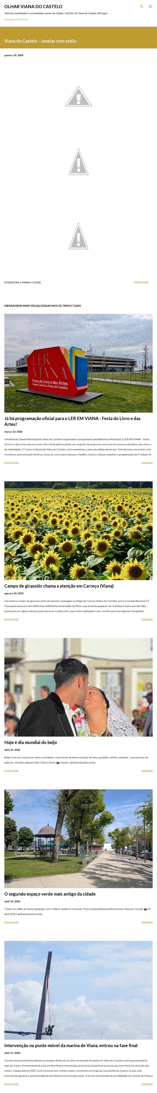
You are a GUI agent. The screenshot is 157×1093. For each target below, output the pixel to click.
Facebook (22, 19)
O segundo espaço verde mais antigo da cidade (50, 893)
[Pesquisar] (142, 6)
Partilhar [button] (141, 282)
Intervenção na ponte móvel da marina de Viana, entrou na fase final (71, 1045)
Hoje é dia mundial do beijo (30, 742)
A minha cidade (30, 282)
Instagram (10, 19)
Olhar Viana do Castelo (33, 6)
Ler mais (147, 462)
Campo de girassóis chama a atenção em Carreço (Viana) (59, 585)
